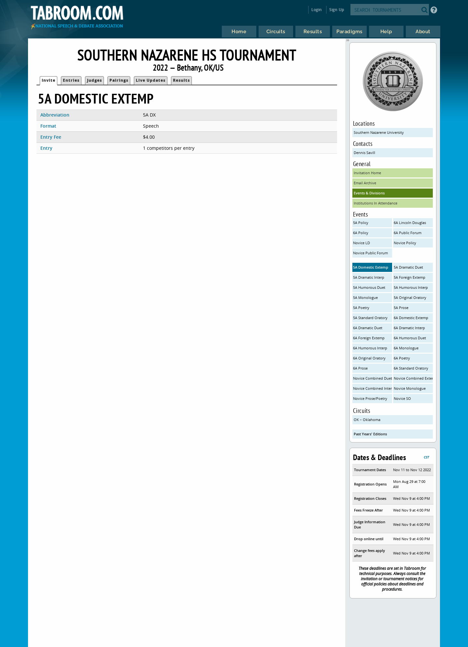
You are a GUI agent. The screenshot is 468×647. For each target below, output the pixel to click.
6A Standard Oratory (411, 368)
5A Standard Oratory (370, 317)
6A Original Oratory (369, 358)
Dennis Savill (364, 152)
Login (316, 9)
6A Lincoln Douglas (410, 222)
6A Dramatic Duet (367, 327)
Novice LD (361, 242)
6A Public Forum (407, 232)
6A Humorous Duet (410, 337)
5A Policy (360, 222)
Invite (48, 80)
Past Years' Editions (370, 433)
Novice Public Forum (370, 252)
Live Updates (150, 80)
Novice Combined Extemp (413, 378)
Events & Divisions (369, 192)
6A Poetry (402, 358)
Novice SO (402, 398)
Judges (94, 80)
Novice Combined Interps (372, 388)
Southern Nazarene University (379, 132)
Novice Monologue (410, 388)
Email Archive (365, 182)
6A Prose (360, 368)
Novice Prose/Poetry (370, 398)
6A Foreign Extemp (369, 337)
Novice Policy (405, 242)
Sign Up (336, 9)
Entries (71, 80)
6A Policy (360, 232)
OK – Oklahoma (367, 419)
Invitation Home (367, 172)
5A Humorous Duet (369, 287)
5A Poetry (361, 307)
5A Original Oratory (410, 297)
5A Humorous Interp (411, 287)
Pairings (118, 80)
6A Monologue (406, 347)
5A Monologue (365, 297)
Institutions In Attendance (375, 203)
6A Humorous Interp (370, 347)
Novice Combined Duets (372, 378)
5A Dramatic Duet (408, 267)
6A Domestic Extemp (411, 317)
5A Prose (401, 307)
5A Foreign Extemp (409, 277)
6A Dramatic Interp (409, 327)
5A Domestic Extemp (370, 267)
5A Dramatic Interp (368, 277)
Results (181, 80)
